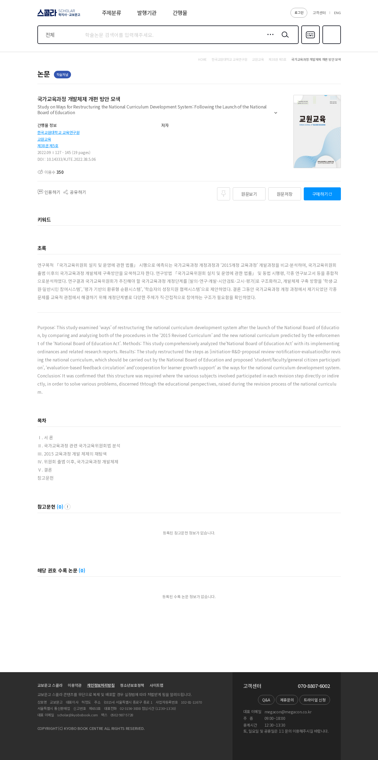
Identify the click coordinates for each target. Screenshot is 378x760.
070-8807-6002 (314, 686)
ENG (337, 12)
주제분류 (111, 13)
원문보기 (249, 194)
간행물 (180, 13)
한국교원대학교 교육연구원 (58, 132)
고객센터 (319, 12)
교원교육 (44, 139)
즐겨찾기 (331, 43)
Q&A (266, 700)
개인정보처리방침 (101, 685)
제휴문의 (287, 700)
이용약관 (75, 685)
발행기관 (146, 13)
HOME (202, 59)
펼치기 (275, 115)
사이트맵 (156, 685)
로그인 (299, 12)
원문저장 (285, 194)
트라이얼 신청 (314, 700)
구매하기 (320, 194)
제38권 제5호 (48, 145)
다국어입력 (310, 43)
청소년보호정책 (132, 685)
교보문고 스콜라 (50, 685)
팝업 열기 (67, 507)
